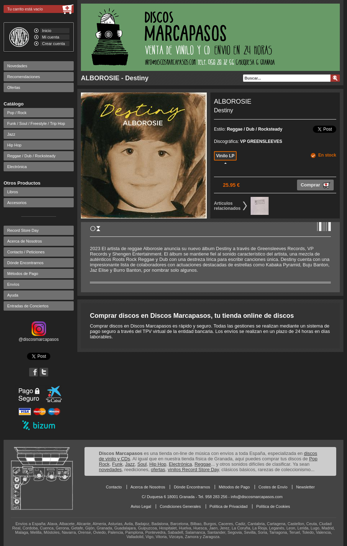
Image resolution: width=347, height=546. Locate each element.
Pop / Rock (17, 112)
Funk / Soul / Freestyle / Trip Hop (36, 123)
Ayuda (12, 295)
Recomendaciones (23, 77)
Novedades (17, 66)
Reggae (203, 464)
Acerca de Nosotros (24, 241)
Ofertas (13, 87)
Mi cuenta (50, 37)
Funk (117, 464)
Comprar (315, 185)
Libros (12, 192)
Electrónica (17, 166)
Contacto (114, 487)
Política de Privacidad (229, 506)
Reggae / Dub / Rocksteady (31, 156)
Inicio (46, 30)
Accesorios (17, 202)
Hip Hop (14, 145)
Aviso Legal (141, 506)
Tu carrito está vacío (25, 9)
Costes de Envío (273, 487)
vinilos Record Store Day (193, 469)
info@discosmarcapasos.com (257, 497)
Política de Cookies (273, 506)
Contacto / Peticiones (26, 252)
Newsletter (305, 487)
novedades (110, 469)
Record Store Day (22, 230)
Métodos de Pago (22, 273)
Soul (142, 464)
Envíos (13, 284)
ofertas (158, 469)
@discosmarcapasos (39, 337)
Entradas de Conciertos (28, 306)
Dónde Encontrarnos (25, 263)
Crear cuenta (53, 43)
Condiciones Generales (180, 506)
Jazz (11, 134)
